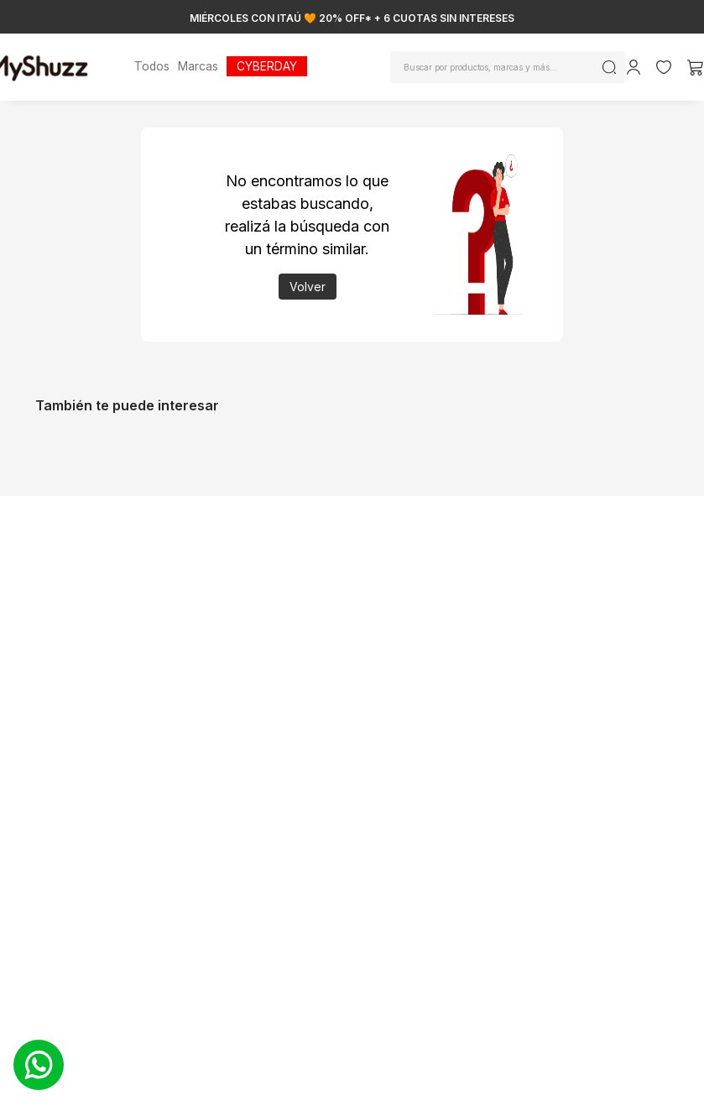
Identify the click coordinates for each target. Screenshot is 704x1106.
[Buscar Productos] (609, 67)
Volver (307, 286)
